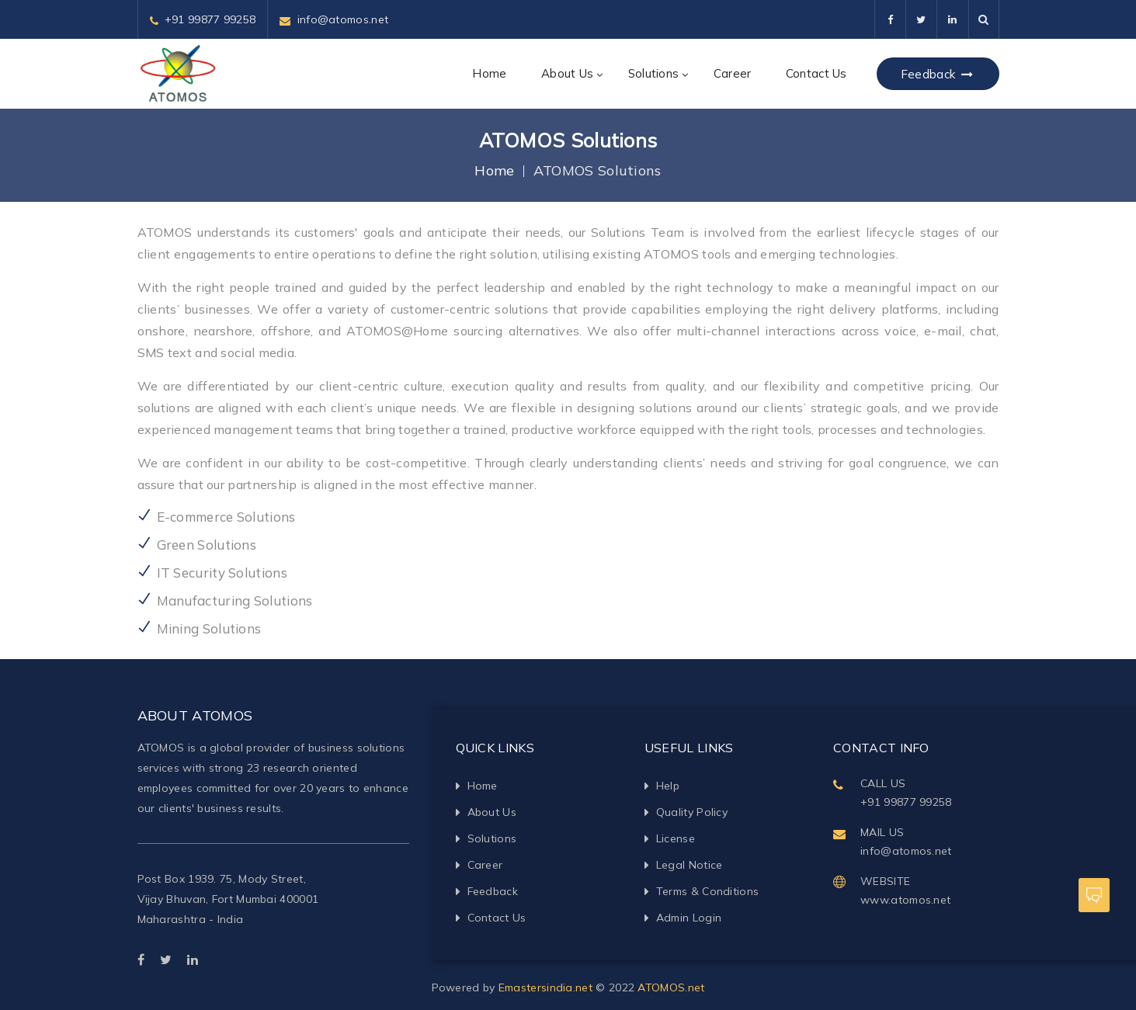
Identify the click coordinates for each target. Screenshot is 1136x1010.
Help (667, 786)
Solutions (653, 73)
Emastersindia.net (545, 987)
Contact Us (816, 73)
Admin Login (688, 918)
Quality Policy (692, 812)
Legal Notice (689, 865)
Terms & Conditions (707, 891)
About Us (567, 73)
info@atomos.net (343, 19)
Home (489, 73)
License (675, 838)
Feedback (938, 74)
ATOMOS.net (670, 987)
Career (733, 73)
